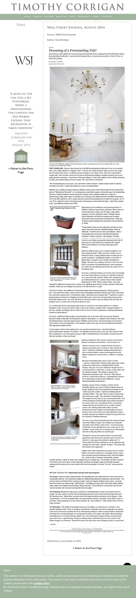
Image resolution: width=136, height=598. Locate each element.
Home (27, 16)
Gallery (48, 16)
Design (37, 16)
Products (84, 16)
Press (72, 16)
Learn (95, 16)
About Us (61, 16)
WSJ (78, 541)
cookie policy (42, 583)
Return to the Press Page (88, 548)
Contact (107, 16)
